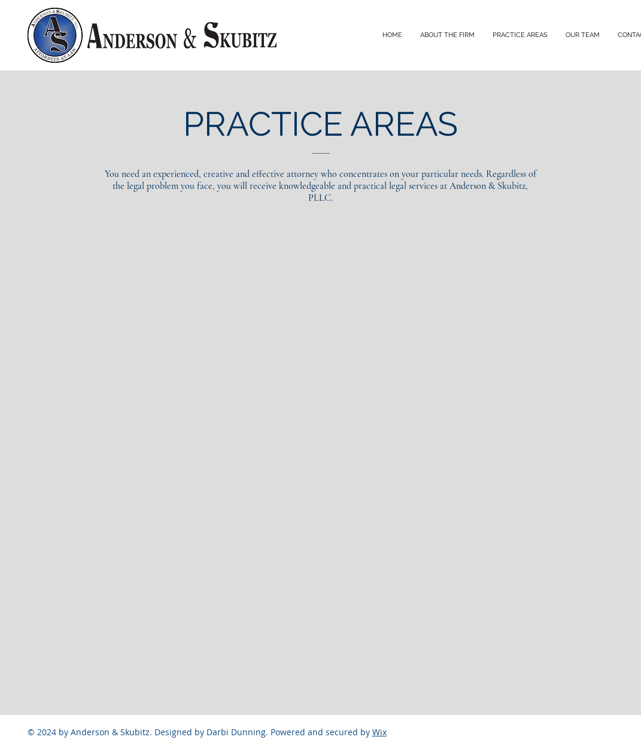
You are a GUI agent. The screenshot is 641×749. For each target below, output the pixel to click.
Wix (379, 732)
